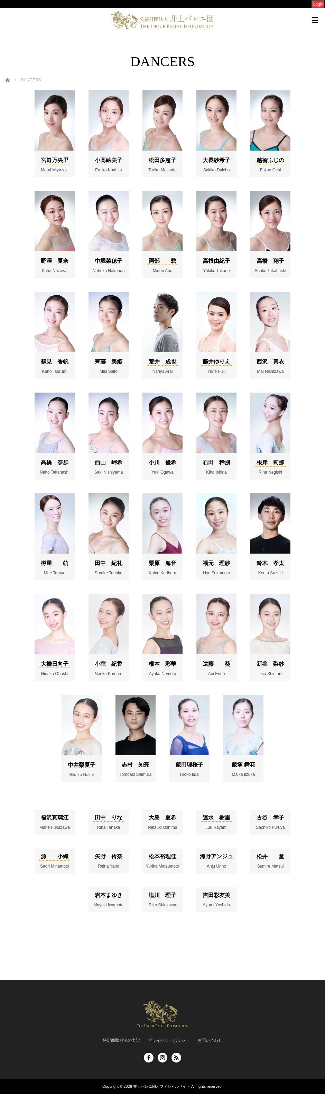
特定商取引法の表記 (121, 1040)
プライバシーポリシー (168, 1040)
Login (318, 4)
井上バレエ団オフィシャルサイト (161, 1086)
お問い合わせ (209, 1040)
